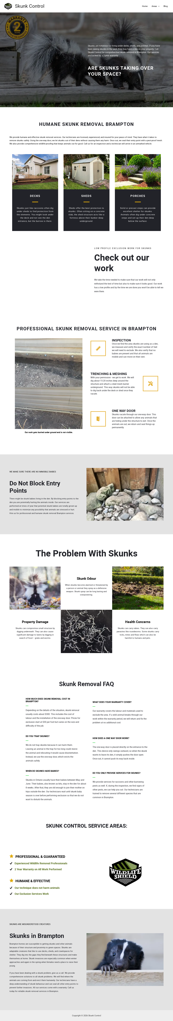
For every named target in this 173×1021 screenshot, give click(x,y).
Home (145, 6)
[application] (158, 6)
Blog (166, 6)
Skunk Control (29, 6)
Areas (155, 6)
